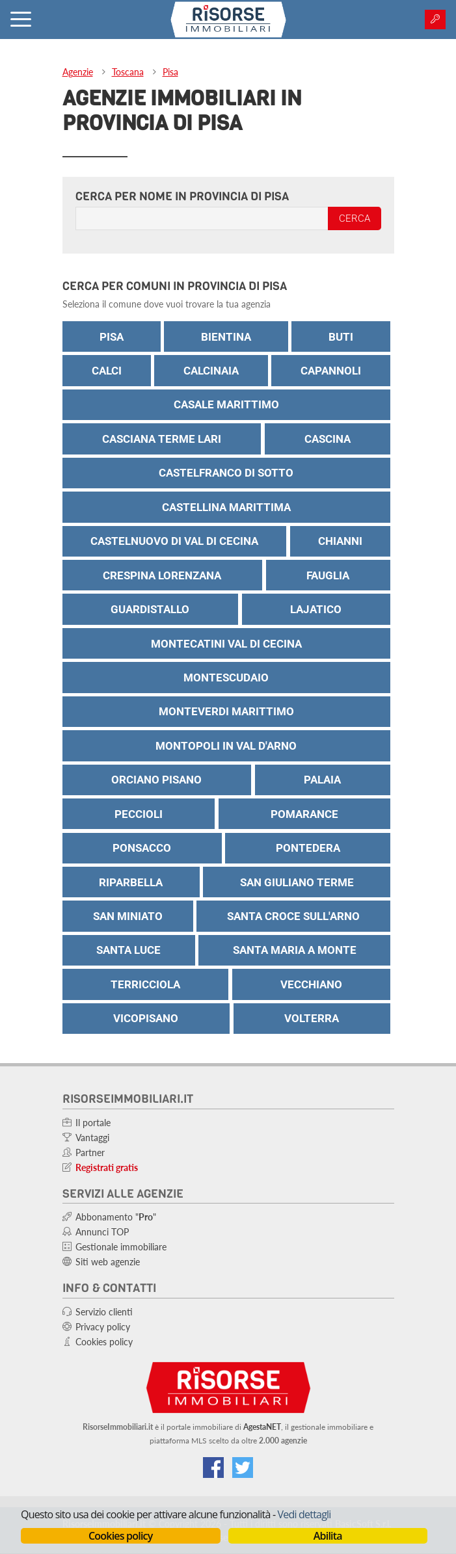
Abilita (328, 1536)
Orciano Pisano (156, 779)
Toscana (128, 71)
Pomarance (304, 814)
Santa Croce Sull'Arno (293, 916)
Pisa (170, 71)
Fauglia (327, 575)
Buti (341, 336)
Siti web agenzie (107, 1261)
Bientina (226, 336)
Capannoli (331, 370)
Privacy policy (102, 1326)
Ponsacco (142, 847)
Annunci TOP (102, 1231)
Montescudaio (226, 677)
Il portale (93, 1122)
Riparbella (131, 882)
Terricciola (145, 984)
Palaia (322, 779)
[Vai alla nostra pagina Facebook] (213, 1467)
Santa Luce (128, 949)
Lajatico (316, 609)
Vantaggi (92, 1137)
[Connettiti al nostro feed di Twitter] (242, 1467)
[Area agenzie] (435, 19)
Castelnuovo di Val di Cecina (174, 540)
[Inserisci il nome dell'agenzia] (202, 218)
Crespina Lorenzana (162, 575)
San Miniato (128, 916)
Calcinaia (211, 370)
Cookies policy (120, 1536)
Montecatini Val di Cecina (226, 643)
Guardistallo (150, 609)
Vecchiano (311, 984)
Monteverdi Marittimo (226, 711)
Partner (90, 1152)
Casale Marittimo (226, 404)
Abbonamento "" (115, 1216)
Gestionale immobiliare (121, 1246)
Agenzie (77, 71)
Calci (107, 370)
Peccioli (138, 814)
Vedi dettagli (304, 1514)
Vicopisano (145, 1018)
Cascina (327, 438)
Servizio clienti (104, 1311)
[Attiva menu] (20, 19)
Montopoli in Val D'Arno (226, 745)
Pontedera (308, 847)
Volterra (311, 1018)
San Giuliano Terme (297, 882)
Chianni (340, 540)
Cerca (354, 218)
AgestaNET (262, 1427)
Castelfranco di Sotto (226, 472)
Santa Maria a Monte (294, 949)
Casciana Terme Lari (161, 438)
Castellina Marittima (226, 507)
